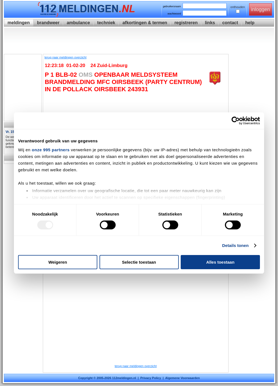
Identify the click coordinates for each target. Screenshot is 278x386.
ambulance (78, 22)
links (210, 22)
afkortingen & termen (144, 22)
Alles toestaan (220, 262)
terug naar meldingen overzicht (65, 57)
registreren (186, 22)
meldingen (19, 22)
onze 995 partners (51, 149)
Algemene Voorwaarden (182, 378)
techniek (106, 22)
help (249, 22)
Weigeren (57, 262)
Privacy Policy (150, 378)
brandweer (48, 22)
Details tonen (235, 245)
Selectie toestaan (139, 262)
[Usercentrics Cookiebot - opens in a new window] (235, 121)
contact (230, 22)
